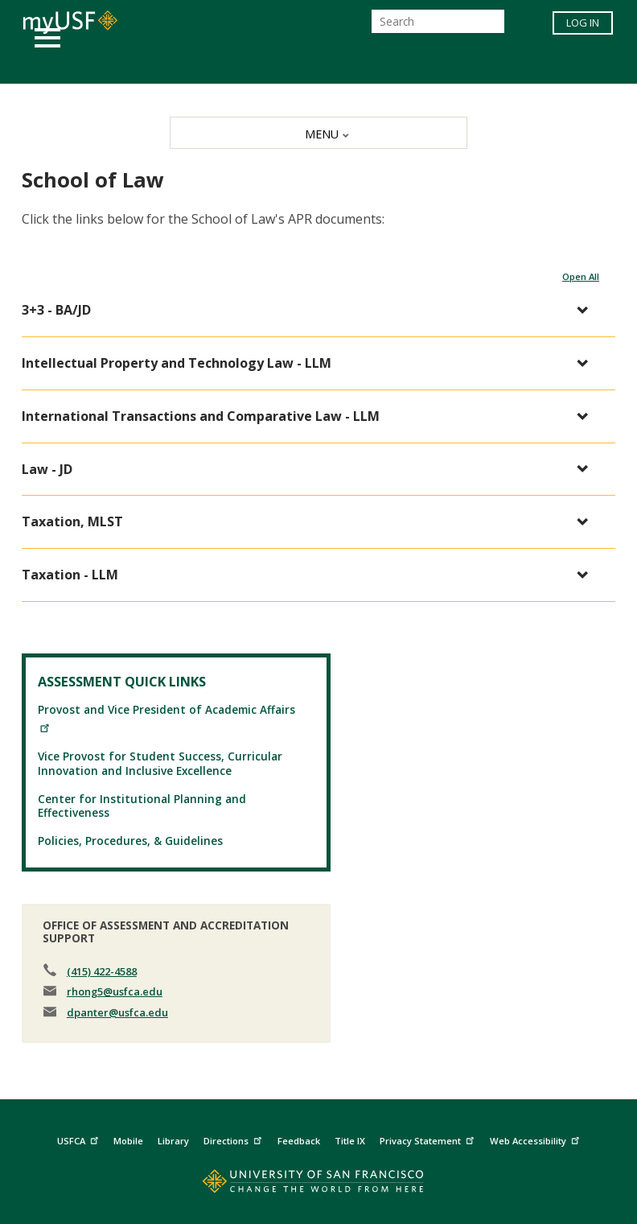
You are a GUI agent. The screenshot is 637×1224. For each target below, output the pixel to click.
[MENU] (318, 133)
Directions (234, 1139)
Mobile (128, 1141)
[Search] (438, 21)
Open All (580, 276)
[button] (310, 310)
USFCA (79, 1139)
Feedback (298, 1141)
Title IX (350, 1141)
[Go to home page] (318, 1185)
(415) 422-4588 (102, 971)
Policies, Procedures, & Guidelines (130, 840)
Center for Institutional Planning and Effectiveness (142, 805)
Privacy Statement (429, 1139)
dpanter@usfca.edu (117, 1012)
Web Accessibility (536, 1139)
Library (173, 1141)
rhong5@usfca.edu (114, 991)
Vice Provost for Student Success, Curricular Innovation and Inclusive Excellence (160, 762)
